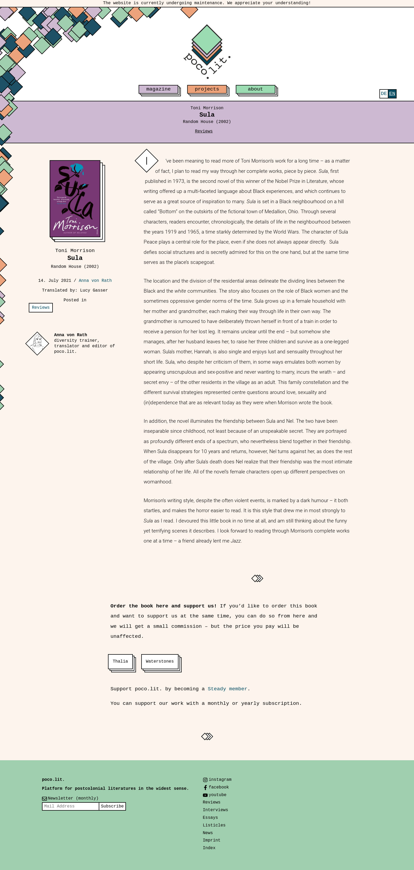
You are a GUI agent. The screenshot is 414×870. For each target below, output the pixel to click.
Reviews (204, 131)
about (255, 89)
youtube (217, 795)
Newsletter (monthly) (73, 798)
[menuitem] (384, 94)
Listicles (214, 825)
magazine (158, 89)
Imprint (211, 840)
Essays (210, 817)
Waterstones (160, 661)
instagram (220, 779)
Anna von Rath (95, 280)
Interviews (215, 810)
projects (207, 89)
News (208, 833)
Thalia (120, 661)
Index (209, 848)
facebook (219, 787)
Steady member (227, 689)
